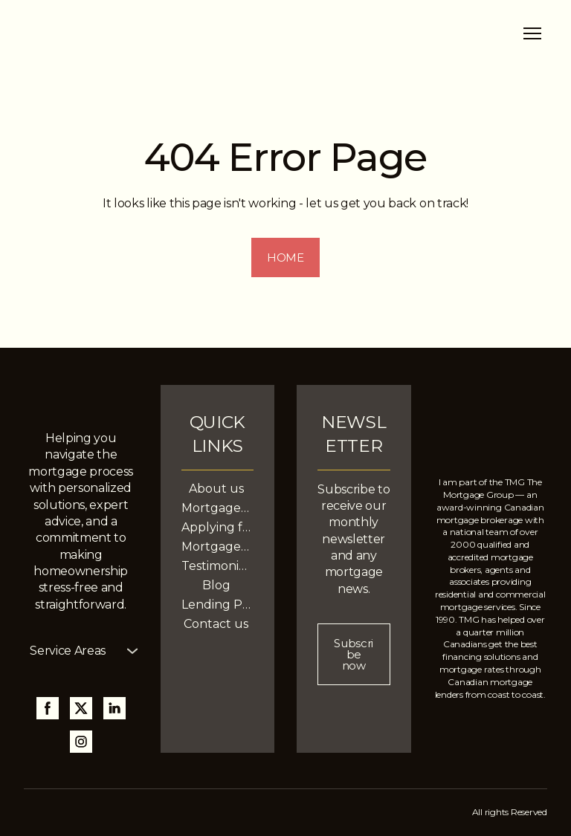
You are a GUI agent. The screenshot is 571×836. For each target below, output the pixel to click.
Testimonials (216, 566)
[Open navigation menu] (532, 33)
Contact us (216, 624)
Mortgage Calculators (216, 546)
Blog (216, 585)
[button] (285, 257)
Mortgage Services (216, 508)
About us (216, 489)
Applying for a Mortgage (216, 527)
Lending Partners (216, 604)
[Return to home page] (136, 33)
